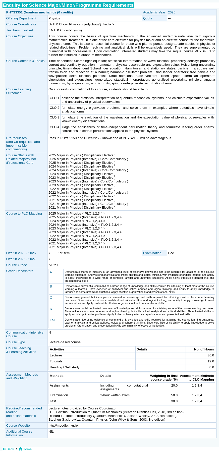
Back (8, 449)
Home (25, 449)
